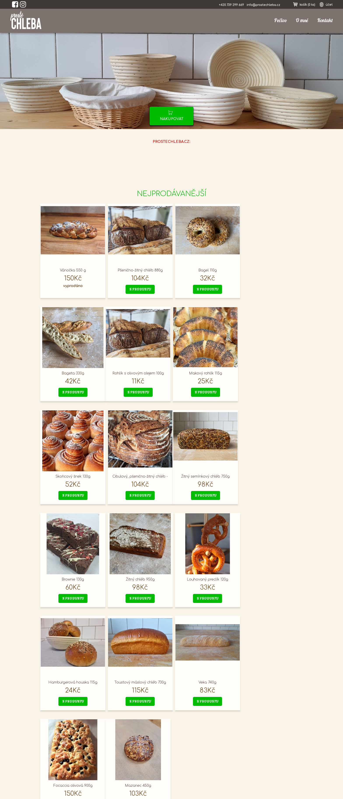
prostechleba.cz (60, 758)
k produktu (138, 289)
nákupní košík (249, 756)
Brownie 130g (138, 476)
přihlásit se (247, 749)
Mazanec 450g (72, 682)
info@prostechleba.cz (263, 5)
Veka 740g (204, 579)
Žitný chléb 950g (204, 476)
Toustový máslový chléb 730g (137, 579)
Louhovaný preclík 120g (270, 476)
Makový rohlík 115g (138, 373)
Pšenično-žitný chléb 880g (137, 270)
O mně (302, 20)
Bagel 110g (203, 270)
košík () (307, 4)
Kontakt (325, 20)
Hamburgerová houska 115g (72, 579)
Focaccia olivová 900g (269, 579)
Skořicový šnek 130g (204, 373)
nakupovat (171, 119)
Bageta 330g (270, 270)
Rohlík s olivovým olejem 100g (72, 373)
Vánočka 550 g (72, 270)
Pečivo (280, 20)
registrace (246, 763)
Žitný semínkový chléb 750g (72, 476)
